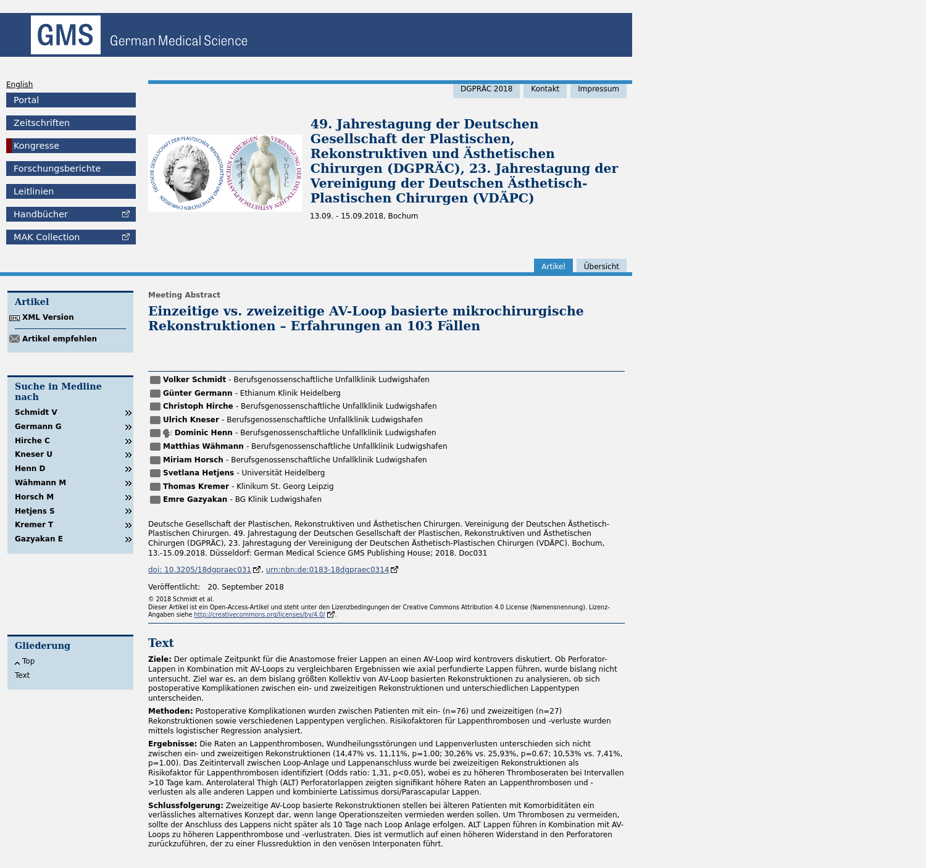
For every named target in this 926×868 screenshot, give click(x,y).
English (19, 84)
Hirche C (32, 440)
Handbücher (41, 214)
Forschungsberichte (57, 168)
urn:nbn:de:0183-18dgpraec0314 (328, 569)
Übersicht (601, 266)
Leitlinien (34, 191)
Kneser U (33, 454)
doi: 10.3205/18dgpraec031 (199, 569)
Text (22, 675)
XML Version (48, 317)
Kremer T (34, 524)
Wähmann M (40, 482)
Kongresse (36, 146)
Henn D (30, 468)
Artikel (553, 266)
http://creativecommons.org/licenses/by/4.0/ (259, 614)
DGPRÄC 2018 (486, 89)
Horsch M (34, 497)
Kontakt (545, 89)
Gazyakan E (39, 539)
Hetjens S (35, 511)
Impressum (598, 89)
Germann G (38, 426)
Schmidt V (36, 412)
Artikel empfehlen (59, 339)
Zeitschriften (42, 123)
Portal (26, 100)
